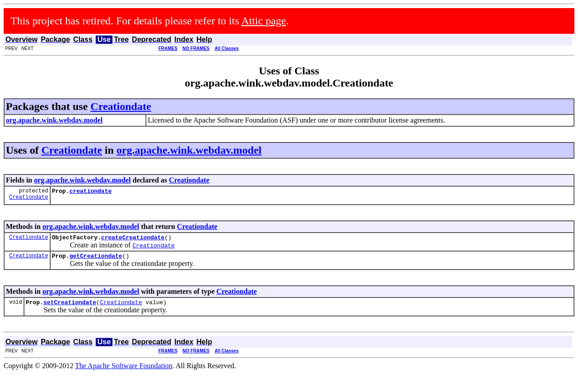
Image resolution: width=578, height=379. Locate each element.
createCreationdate (132, 240)
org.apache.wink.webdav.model (189, 150)
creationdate (91, 192)
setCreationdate (69, 307)
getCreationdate (96, 260)
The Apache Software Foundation (123, 371)
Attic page (263, 21)
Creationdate (120, 106)
